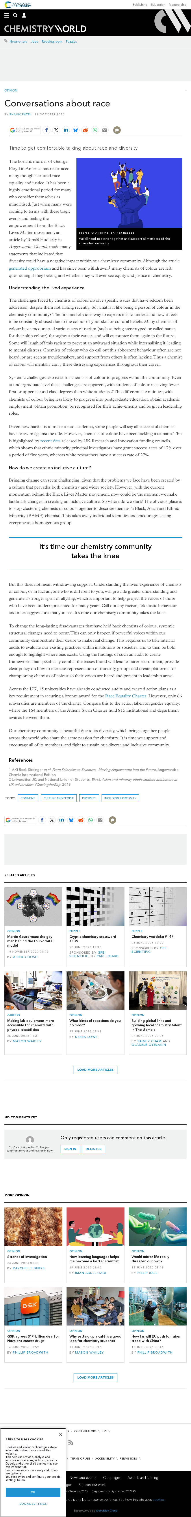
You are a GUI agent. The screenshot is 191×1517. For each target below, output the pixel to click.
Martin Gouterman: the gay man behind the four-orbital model (30, 941)
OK (33, 1492)
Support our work (92, 1485)
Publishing (140, 5)
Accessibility (105, 1458)
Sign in (70, 1149)
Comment (27, 798)
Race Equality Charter (125, 696)
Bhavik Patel (20, 114)
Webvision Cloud (106, 1510)
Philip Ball (147, 1273)
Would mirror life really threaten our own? (150, 1259)
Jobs (34, 41)
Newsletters (18, 41)
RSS (104, 1431)
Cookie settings (33, 1503)
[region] (33, 1472)
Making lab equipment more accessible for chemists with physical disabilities (30, 1025)
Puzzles (71, 41)
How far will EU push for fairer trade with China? (156, 1338)
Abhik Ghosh (25, 957)
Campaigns (112, 1478)
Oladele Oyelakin (149, 1045)
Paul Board (108, 956)
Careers (13, 1015)
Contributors (85, 1431)
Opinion (10, 90)
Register (94, 1149)
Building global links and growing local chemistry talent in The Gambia (157, 1025)
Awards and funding (143, 1478)
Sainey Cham (149, 1041)
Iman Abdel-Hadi (90, 1273)
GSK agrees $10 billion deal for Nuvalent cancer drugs (33, 1338)
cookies (159, 1499)
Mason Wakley (27, 1041)
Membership (178, 5)
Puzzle (74, 931)
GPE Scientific (87, 954)
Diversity (89, 798)
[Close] (60, 1435)
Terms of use (80, 1458)
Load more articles (95, 1070)
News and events (83, 1478)
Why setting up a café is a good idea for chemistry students (95, 1338)
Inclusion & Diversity (120, 798)
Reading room (52, 41)
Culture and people (59, 798)
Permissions (129, 1458)
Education (158, 5)
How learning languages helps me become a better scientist (94, 1259)
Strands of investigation (27, 1257)
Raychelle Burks (29, 1268)
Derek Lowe (86, 1037)
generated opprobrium (30, 268)
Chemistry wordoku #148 (153, 937)
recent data (50, 440)
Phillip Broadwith (30, 1352)
